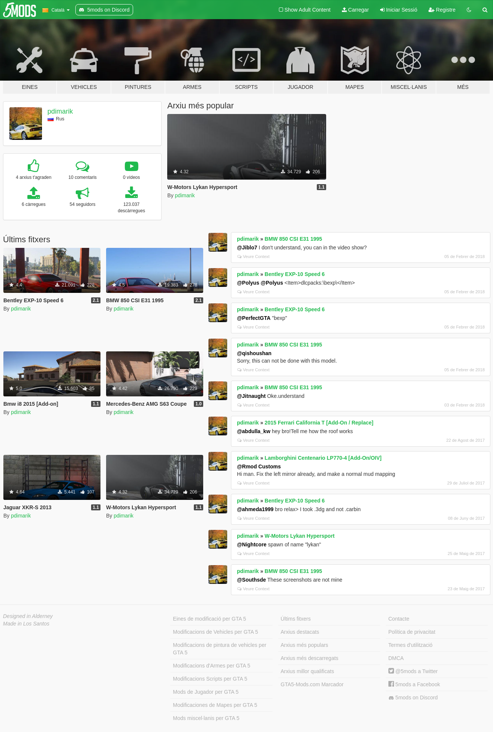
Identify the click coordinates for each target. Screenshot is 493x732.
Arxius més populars (304, 645)
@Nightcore (252, 545)
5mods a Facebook (414, 684)
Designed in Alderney (28, 616)
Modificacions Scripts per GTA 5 (210, 679)
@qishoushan (254, 353)
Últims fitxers (296, 619)
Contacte (398, 619)
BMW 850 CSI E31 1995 (293, 239)
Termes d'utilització (410, 645)
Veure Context (253, 256)
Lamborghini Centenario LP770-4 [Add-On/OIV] (323, 458)
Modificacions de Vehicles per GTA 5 (215, 632)
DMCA (396, 658)
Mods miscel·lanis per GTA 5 (206, 718)
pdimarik (60, 111)
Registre (442, 10)
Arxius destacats (300, 632)
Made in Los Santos (26, 624)
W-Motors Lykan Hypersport (300, 536)
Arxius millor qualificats (307, 671)
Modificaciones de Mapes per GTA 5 (215, 705)
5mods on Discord (413, 697)
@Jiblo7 (247, 247)
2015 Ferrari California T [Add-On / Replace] (319, 423)
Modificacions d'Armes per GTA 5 (211, 666)
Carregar (355, 10)
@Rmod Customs (259, 467)
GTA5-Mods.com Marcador (312, 684)
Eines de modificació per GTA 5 (209, 619)
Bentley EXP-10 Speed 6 (295, 274)
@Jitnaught (251, 396)
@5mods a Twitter (413, 671)
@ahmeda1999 (255, 509)
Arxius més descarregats (310, 658)
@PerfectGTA (254, 318)
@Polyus (248, 283)
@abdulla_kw (253, 431)
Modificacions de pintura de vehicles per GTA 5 (219, 649)
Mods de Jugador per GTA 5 (205, 692)
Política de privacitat (411, 632)
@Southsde (251, 580)
